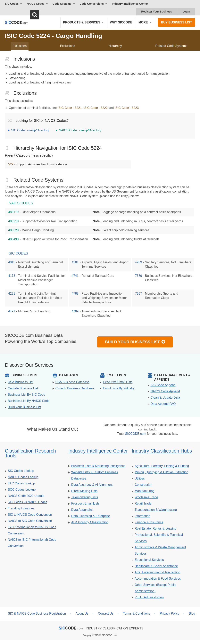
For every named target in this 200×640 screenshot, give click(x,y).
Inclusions (20, 46)
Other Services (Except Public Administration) (155, 588)
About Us (82, 613)
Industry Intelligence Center (130, 3)
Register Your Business (156, 11)
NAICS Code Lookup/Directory (80, 130)
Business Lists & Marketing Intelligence (98, 466)
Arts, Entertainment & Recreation (157, 572)
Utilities (140, 478)
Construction (143, 484)
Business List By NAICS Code (28, 400)
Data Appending (82, 509)
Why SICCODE (121, 22)
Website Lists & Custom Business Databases (94, 475)
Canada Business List (23, 388)
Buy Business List (176, 22)
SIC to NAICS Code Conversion (30, 514)
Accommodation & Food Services (158, 578)
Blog (192, 613)
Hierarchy (115, 46)
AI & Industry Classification (89, 522)
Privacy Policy (169, 613)
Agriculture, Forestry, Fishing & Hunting (162, 466)
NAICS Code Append (165, 391)
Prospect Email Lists (85, 503)
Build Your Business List (135, 342)
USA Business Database (72, 382)
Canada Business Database (74, 388)
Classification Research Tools (30, 453)
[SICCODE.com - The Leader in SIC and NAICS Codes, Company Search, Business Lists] (16, 22)
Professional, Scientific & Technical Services (159, 538)
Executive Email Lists (117, 382)
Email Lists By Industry (119, 388)
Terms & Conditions (136, 613)
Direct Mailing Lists (84, 491)
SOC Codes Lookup (22, 489)
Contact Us (105, 613)
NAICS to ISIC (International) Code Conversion (32, 543)
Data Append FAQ (163, 403)
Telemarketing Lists (84, 497)
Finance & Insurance (149, 522)
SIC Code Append (163, 385)
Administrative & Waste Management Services (160, 550)
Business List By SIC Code (26, 394)
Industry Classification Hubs (162, 451)
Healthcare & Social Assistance (156, 566)
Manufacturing (144, 491)
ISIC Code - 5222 (95, 107)
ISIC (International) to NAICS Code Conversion (32, 530)
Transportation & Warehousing (156, 509)
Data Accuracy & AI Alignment (92, 484)
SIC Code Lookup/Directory (30, 130)
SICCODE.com (135, 433)
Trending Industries (21, 508)
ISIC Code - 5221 (70, 107)
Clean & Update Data (165, 397)
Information (142, 516)
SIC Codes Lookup (21, 470)
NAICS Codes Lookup (23, 477)
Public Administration (149, 597)
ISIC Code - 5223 (127, 107)
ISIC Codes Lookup (21, 483)
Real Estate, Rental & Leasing (155, 528)
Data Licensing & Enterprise (90, 516)
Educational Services (149, 559)
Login (186, 11)
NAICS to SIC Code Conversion (30, 521)
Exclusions (67, 46)
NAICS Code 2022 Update (26, 495)
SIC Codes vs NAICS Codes (27, 502)
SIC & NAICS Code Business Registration (37, 613)
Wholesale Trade (146, 497)
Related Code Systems (171, 46)
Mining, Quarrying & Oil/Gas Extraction (161, 472)
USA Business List (20, 382)
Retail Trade (143, 503)
